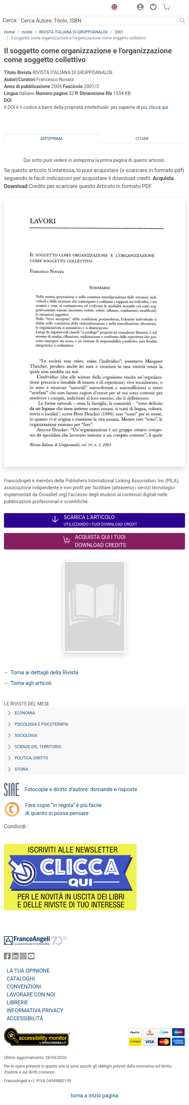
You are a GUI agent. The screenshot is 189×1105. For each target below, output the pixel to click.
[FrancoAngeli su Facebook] (7, 957)
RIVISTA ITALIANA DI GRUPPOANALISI (73, 32)
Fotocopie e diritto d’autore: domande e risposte (81, 789)
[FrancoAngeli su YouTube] (31, 957)
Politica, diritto (31, 758)
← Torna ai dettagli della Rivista (41, 672)
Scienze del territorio (38, 747)
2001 (118, 32)
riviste (27, 32)
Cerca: (10, 20)
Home (9, 32)
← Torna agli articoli (27, 683)
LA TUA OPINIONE (28, 971)
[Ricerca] (182, 20)
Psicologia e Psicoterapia (41, 724)
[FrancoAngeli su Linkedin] (15, 957)
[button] (113, 8)
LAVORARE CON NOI (31, 994)
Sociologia (26, 735)
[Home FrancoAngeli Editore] (26, 8)
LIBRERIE (17, 1002)
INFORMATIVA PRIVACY (35, 1010)
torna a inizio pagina (94, 1095)
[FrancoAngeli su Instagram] (23, 957)
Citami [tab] (142, 138)
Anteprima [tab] (51, 138)
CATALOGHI (21, 979)
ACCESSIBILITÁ (25, 1018)
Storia (21, 769)
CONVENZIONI (24, 987)
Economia (25, 713)
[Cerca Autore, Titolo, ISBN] (98, 20)
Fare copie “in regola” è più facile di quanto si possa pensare (63, 809)
